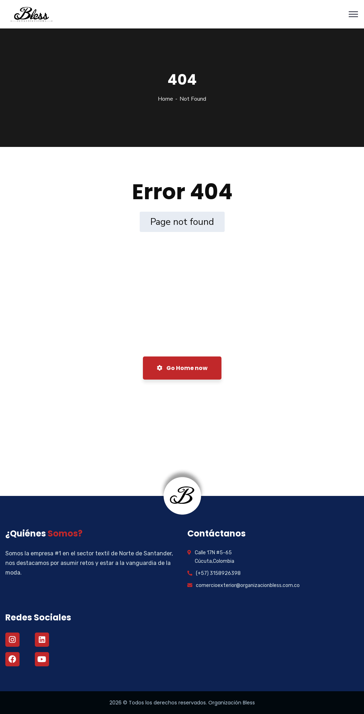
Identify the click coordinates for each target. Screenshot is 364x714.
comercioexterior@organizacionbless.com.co (248, 585)
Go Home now (182, 368)
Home (165, 99)
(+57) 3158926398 (218, 573)
